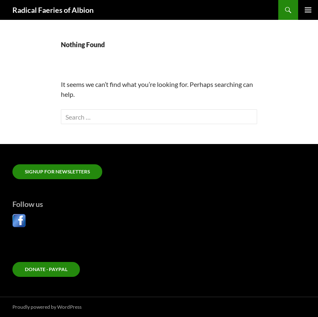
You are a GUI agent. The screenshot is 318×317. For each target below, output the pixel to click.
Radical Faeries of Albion (53, 9)
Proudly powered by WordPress (47, 307)
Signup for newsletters (57, 171)
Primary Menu (308, 10)
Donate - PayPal (46, 269)
